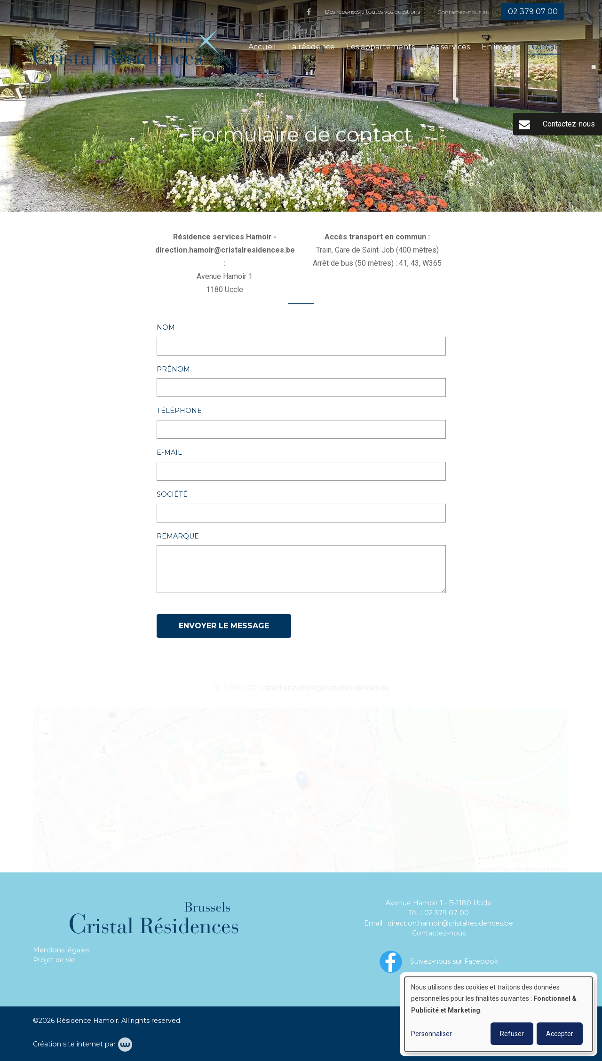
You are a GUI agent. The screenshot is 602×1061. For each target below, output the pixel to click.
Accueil (262, 46)
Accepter (559, 1033)
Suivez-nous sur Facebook (454, 961)
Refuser (512, 1033)
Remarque (178, 536)
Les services (448, 46)
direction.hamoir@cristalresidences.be (450, 923)
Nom (166, 328)
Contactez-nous (439, 933)
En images (501, 46)
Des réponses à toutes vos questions (372, 11)
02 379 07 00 (446, 913)
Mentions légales (61, 950)
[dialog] (498, 1014)
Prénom (173, 369)
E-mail (169, 453)
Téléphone (179, 411)
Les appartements (381, 46)
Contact (547, 46)
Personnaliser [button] (431, 1033)
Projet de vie (54, 960)
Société (172, 495)
